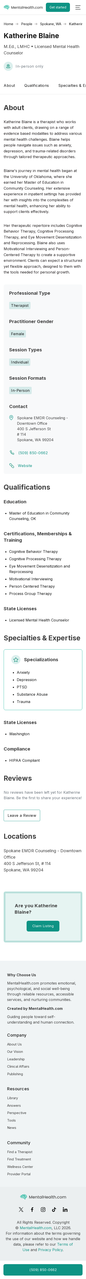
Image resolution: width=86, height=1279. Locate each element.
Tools (11, 1120)
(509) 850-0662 (33, 453)
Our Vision (15, 1051)
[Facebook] (32, 1209)
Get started (58, 7)
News (11, 1127)
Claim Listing (43, 926)
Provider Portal (19, 1174)
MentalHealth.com (36, 1228)
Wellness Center (20, 1167)
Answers (14, 1105)
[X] (21, 1209)
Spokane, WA (50, 24)
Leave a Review (22, 815)
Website (25, 465)
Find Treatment (19, 1159)
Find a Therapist (19, 1152)
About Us (14, 1044)
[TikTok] (54, 1209)
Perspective (16, 1113)
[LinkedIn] (65, 1209)
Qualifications (36, 85)
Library (12, 1098)
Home (8, 24)
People (26, 24)
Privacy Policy (50, 1249)
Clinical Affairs (18, 1066)
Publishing (15, 1074)
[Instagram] (43, 1209)
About (9, 85)
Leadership (16, 1059)
